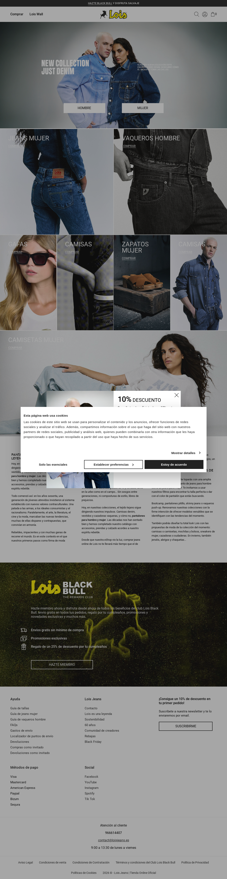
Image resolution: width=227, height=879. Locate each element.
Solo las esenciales (53, 464)
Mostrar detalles (183, 452)
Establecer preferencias (114, 464)
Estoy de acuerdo (174, 464)
